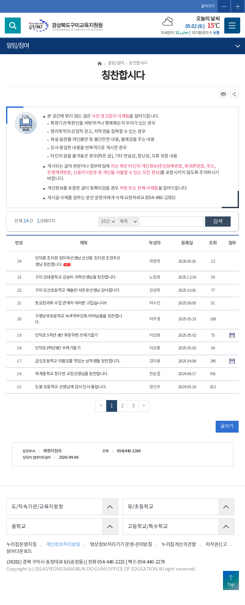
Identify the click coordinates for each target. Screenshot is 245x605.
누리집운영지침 (21, 544)
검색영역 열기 (13, 25)
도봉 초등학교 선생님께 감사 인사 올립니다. (70, 387)
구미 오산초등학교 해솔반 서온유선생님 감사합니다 (77, 290)
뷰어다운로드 (19, 551)
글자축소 (224, 6)
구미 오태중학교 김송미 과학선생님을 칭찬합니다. (75, 277)
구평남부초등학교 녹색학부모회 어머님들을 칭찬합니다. (78, 319)
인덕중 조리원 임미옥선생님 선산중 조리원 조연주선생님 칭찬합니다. (77, 261)
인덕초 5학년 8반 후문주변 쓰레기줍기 (66, 335)
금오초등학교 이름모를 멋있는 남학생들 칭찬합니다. (77, 361)
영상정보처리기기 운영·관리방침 (121, 544)
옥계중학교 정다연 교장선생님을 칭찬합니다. (71, 374)
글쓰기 (226, 426)
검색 (218, 221)
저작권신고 (216, 544)
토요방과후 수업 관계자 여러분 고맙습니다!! (70, 303)
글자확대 (237, 6)
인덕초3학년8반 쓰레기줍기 (57, 348)
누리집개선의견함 (178, 544)
